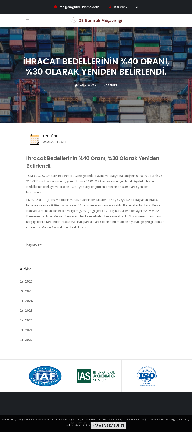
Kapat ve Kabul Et (108, 425)
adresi (70, 425)
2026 (29, 281)
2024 (29, 301)
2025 (29, 291)
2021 (28, 330)
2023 (29, 311)
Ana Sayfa (85, 85)
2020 (29, 340)
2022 (29, 320)
